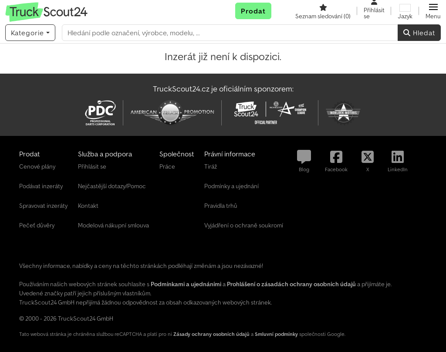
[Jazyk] (405, 11)
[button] (433, 11)
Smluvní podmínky (276, 334)
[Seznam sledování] (323, 11)
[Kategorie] (30, 32)
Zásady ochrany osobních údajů (211, 334)
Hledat (419, 32)
